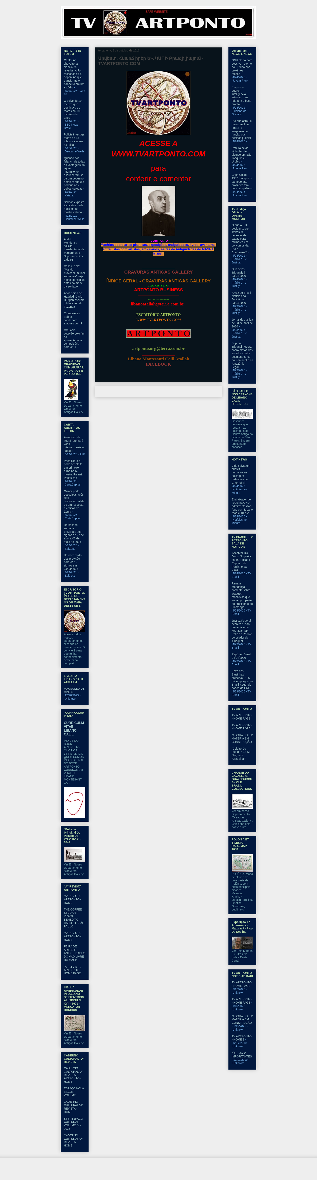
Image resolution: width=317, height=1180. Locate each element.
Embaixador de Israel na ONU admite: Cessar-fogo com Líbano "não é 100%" (242, 506)
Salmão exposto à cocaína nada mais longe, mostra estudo (74, 207)
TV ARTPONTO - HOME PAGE (241, 716)
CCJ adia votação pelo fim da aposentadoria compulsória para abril (74, 338)
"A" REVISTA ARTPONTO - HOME (72, 899)
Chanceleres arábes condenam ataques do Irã (73, 318)
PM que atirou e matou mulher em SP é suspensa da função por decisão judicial (242, 129)
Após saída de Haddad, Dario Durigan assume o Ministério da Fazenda (74, 300)
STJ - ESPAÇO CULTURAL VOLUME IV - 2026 (73, 1123)
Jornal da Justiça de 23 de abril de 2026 (242, 323)
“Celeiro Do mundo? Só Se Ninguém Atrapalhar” (241, 753)
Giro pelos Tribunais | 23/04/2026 (239, 272)
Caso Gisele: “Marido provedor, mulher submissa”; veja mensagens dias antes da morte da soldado (74, 276)
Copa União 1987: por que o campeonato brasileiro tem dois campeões (241, 181)
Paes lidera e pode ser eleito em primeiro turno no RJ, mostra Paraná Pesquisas (73, 469)
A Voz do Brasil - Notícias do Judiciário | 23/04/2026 (242, 297)
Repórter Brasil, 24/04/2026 (241, 656)
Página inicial (159, 391)
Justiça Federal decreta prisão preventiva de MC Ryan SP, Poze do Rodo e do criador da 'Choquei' (242, 631)
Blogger (191, 1172)
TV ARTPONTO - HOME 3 (241, 1038)
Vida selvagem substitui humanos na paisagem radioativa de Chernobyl (241, 474)
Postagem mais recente (114, 391)
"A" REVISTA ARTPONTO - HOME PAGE (72, 970)
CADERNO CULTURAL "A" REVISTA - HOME (73, 1106)
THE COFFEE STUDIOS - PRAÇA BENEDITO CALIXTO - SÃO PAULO (74, 918)
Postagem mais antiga (203, 391)
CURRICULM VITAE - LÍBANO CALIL (74, 728)
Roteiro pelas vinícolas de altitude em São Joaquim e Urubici (241, 154)
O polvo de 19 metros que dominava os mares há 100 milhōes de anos (72, 109)
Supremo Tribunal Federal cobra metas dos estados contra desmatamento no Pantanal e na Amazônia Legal (242, 355)
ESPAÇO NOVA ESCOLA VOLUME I (74, 1092)
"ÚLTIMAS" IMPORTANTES (242, 1054)
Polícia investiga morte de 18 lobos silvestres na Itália (74, 139)
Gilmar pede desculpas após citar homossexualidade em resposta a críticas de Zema (74, 501)
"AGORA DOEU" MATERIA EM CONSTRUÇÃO (242, 738)
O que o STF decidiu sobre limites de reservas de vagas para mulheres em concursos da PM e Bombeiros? (240, 238)
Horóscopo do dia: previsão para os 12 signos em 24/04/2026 (72, 562)
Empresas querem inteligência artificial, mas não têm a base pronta (241, 96)
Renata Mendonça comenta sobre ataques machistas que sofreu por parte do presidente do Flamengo (242, 595)
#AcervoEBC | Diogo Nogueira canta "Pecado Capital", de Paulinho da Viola (241, 561)
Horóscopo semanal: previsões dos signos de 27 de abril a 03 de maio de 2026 (74, 533)
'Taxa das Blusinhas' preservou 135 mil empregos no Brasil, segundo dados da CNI (242, 679)
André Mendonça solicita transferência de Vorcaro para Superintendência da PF (74, 249)
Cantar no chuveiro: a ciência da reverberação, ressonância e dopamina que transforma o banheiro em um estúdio (74, 74)
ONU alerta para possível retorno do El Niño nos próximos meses (242, 67)
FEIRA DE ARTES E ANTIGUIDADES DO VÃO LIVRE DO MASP (74, 953)
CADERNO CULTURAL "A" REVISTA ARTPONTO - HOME (73, 1075)
